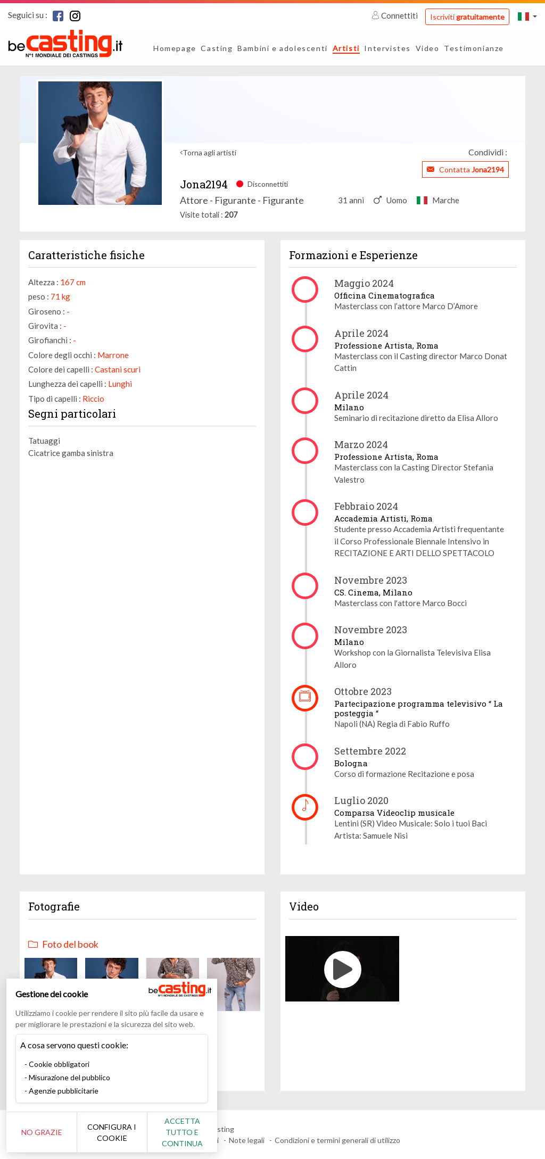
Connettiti (395, 15)
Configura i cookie (118, 1132)
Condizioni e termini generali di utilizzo (337, 1140)
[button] (527, 16)
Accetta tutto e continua (192, 1132)
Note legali (247, 1140)
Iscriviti (467, 16)
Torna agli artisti (209, 152)
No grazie (43, 1132)
